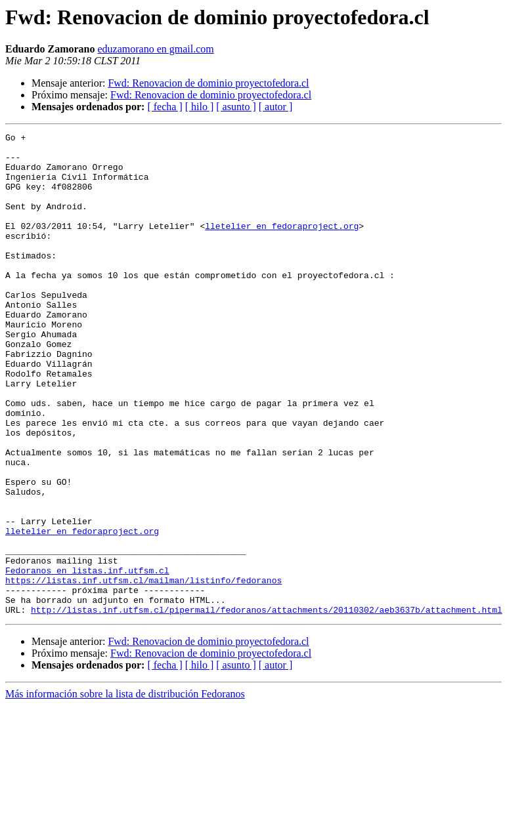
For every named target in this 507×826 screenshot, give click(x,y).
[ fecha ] (164, 106)
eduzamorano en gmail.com (155, 48)
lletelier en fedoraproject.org (282, 245)
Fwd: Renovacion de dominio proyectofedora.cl (208, 83)
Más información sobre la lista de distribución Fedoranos (125, 790)
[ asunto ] (235, 106)
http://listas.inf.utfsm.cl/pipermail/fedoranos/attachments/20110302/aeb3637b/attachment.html (266, 706)
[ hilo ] (199, 106)
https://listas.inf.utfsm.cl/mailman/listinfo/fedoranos (143, 670)
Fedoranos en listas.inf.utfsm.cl (87, 659)
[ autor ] (276, 106)
